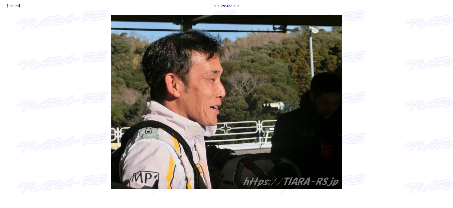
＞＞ (236, 5)
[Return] (13, 5)
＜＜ (216, 5)
